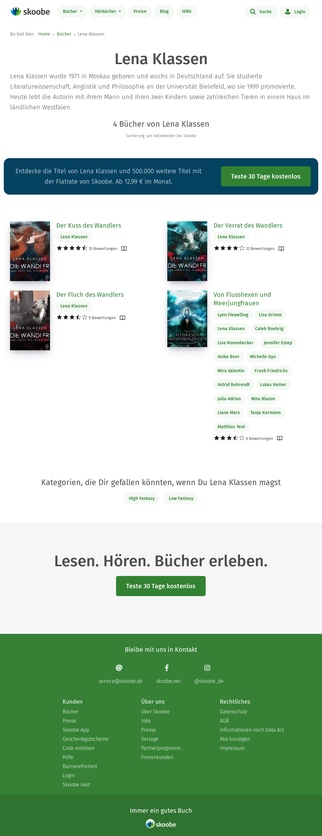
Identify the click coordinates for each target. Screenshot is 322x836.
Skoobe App (76, 730)
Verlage (149, 739)
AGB (224, 721)
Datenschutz (233, 712)
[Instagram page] (209, 674)
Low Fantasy (181, 498)
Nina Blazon (263, 398)
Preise (140, 11)
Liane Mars (229, 412)
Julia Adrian (229, 398)
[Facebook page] (168, 674)
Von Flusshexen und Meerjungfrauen (242, 299)
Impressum (232, 748)
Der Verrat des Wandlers (248, 225)
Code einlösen (78, 748)
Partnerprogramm (161, 748)
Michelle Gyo (263, 356)
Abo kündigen (235, 739)
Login (295, 11)
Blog (164, 11)
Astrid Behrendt (234, 384)
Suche (261, 11)
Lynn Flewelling (233, 315)
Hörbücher (106, 11)
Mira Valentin (231, 371)
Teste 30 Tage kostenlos (266, 176)
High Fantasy (142, 498)
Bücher (71, 11)
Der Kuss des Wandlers (88, 225)
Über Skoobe (155, 712)
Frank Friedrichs (271, 371)
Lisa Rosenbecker (235, 343)
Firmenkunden (157, 757)
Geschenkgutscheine (85, 739)
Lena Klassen (73, 237)
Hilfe (187, 11)
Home (44, 34)
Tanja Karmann (265, 412)
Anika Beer (229, 356)
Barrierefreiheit (80, 766)
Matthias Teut (231, 426)
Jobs (146, 721)
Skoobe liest (76, 785)
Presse (148, 730)
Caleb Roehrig (269, 328)
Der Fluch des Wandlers (90, 294)
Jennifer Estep (278, 343)
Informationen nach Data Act (252, 730)
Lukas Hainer (273, 384)
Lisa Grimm (270, 315)
